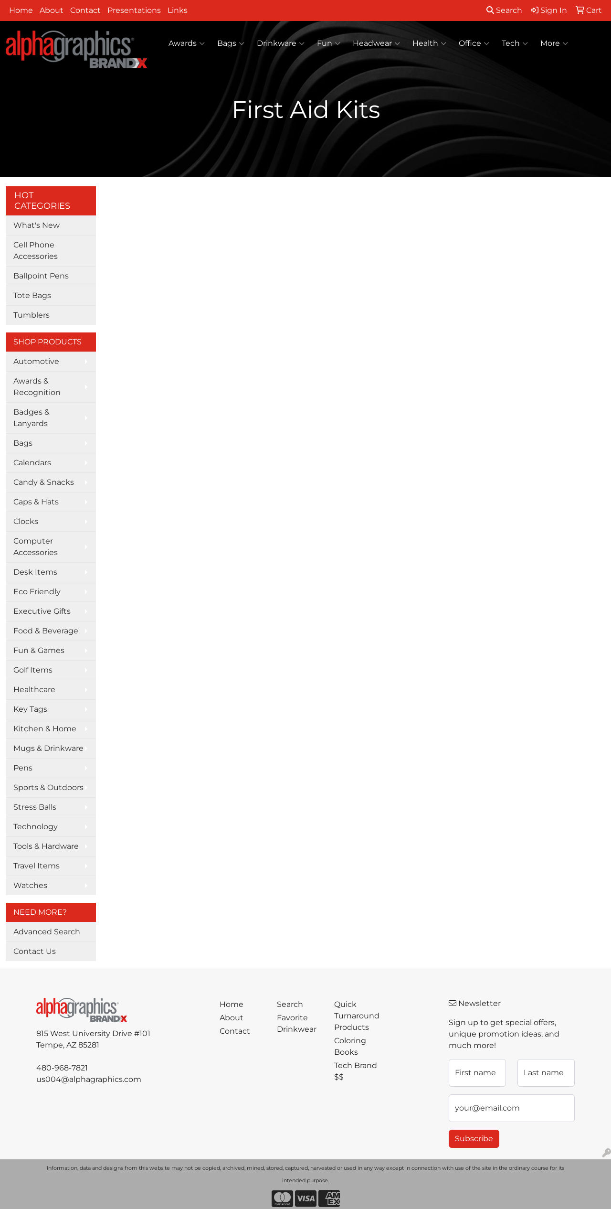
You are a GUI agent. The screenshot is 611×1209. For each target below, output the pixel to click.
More (554, 43)
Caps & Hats (36, 501)
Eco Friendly (37, 591)
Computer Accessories (35, 546)
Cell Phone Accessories (35, 250)
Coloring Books (350, 1046)
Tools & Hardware (46, 846)
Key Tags (30, 709)
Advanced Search (46, 931)
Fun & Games (38, 650)
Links (178, 10)
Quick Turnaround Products (356, 1016)
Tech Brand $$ (355, 1071)
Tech (515, 43)
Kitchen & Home (44, 728)
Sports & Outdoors (48, 787)
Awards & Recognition (37, 386)
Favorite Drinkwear (296, 1023)
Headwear (376, 43)
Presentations (134, 10)
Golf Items (33, 669)
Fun (328, 43)
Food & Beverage (45, 630)
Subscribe (474, 1138)
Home (21, 10)
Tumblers (31, 315)
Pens (22, 767)
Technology (35, 826)
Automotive (36, 361)
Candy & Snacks (43, 482)
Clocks (25, 521)
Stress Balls (34, 807)
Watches (30, 885)
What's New (36, 225)
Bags (230, 43)
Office (474, 43)
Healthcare (34, 689)
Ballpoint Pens (41, 275)
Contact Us (34, 951)
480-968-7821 (62, 1067)
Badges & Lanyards (31, 417)
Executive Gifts (42, 611)
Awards (187, 43)
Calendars (32, 462)
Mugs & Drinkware (48, 748)
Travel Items (36, 865)
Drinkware (281, 43)
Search (504, 10)
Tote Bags (32, 295)
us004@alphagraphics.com (88, 1079)
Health (429, 43)
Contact (85, 10)
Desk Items (35, 572)
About (51, 10)
